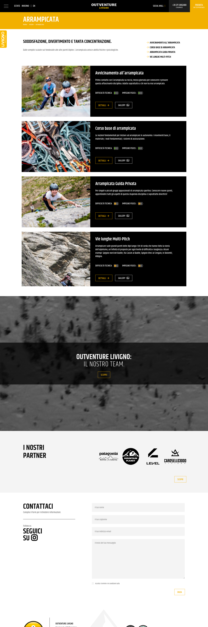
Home (25, 24)
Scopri (104, 375)
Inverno (25, 6)
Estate (17, 6)
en (34, 6)
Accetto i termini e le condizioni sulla (107, 583)
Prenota (199, 6)
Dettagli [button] (102, 105)
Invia (179, 592)
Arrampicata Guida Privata (162, 52)
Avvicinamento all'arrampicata (165, 43)
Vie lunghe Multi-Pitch (160, 57)
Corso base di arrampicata (162, 47)
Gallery (123, 105)
